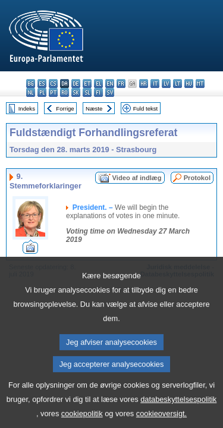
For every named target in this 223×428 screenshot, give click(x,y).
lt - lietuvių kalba (177, 83)
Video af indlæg (137, 177)
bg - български (30, 83)
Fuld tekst (145, 108)
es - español (41, 83)
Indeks (26, 108)
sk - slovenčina (75, 92)
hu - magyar (188, 83)
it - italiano (154, 83)
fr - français (121, 83)
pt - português (53, 92)
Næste (94, 108)
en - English (109, 83)
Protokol (197, 177)
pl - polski (41, 92)
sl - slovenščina (87, 92)
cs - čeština (53, 83)
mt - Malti (200, 83)
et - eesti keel (87, 83)
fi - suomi (98, 92)
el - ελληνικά (98, 83)
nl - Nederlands (30, 92)
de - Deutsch (75, 83)
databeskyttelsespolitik (178, 410)
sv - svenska (109, 92)
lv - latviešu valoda (166, 83)
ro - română (64, 92)
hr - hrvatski (143, 83)
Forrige (65, 108)
